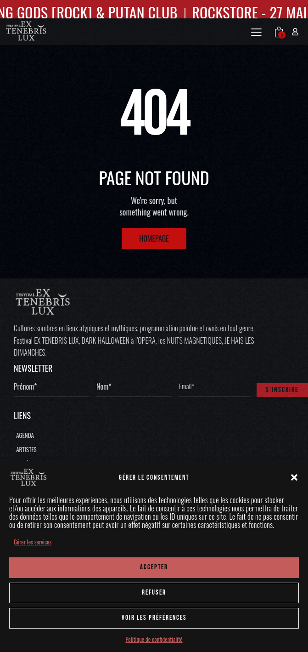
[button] (294, 477)
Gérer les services (32, 542)
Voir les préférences (154, 617)
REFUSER (154, 592)
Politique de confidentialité (153, 639)
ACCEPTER (154, 567)
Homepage (154, 238)
